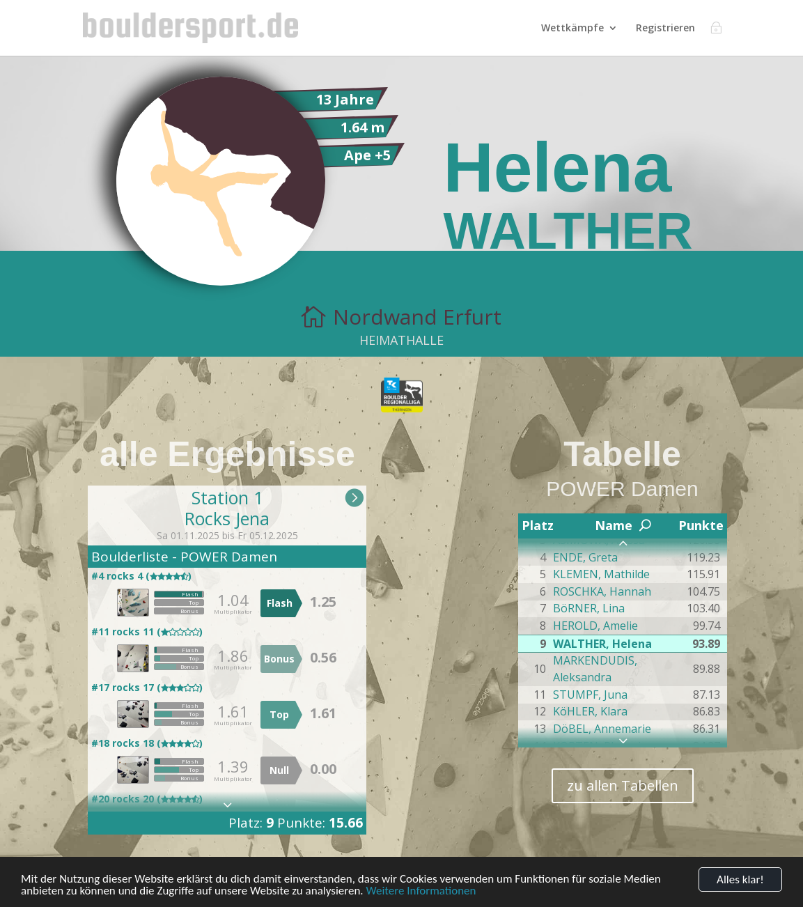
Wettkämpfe (572, 28)
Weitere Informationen (421, 893)
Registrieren (665, 28)
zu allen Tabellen (622, 785)
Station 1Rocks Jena (227, 508)
